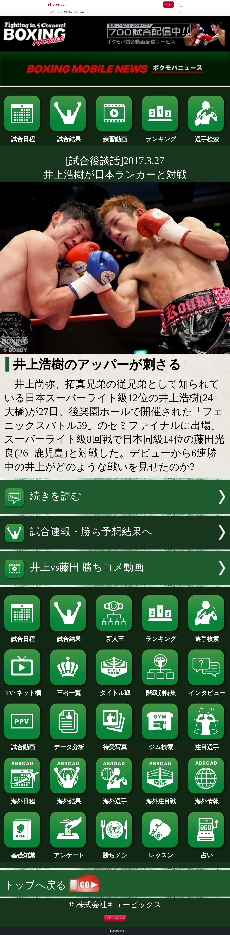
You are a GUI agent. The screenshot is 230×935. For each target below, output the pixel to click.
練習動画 (115, 136)
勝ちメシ (115, 852)
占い (207, 852)
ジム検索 (161, 744)
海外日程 (23, 798)
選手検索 (207, 136)
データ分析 (69, 744)
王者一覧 (69, 690)
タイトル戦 (115, 690)
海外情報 (207, 798)
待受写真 (115, 744)
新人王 (115, 636)
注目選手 (207, 744)
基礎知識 (23, 852)
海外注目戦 (161, 798)
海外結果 (69, 798)
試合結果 (69, 136)
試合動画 (23, 744)
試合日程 (23, 136)
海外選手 (115, 798)
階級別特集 (161, 690)
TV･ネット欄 (23, 690)
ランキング (161, 136)
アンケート (69, 852)
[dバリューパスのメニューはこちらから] (179, 5)
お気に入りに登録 (115, 918)
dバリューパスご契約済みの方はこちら (66, 12)
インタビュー (207, 690)
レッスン (161, 852)
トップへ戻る (51, 885)
